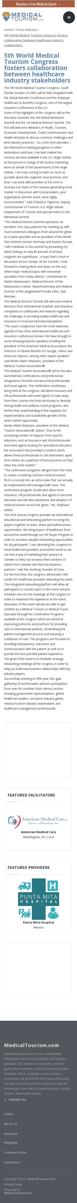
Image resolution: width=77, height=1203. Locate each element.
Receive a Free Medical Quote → (38, 4)
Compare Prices (15, 1152)
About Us (10, 1124)
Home (8, 30)
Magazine (11, 1142)
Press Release (26, 30)
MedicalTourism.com (41, 1179)
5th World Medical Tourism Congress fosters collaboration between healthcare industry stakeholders (36, 40)
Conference (12, 1162)
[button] (69, 17)
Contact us (17, 1099)
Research (10, 1134)
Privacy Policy (13, 1184)
